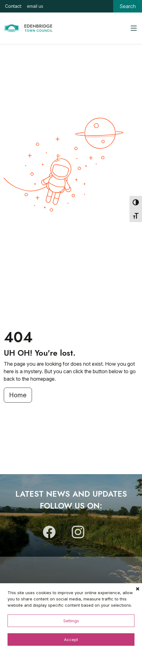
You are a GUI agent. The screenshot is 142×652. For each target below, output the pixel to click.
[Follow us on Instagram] (78, 535)
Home (18, 395)
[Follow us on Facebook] (49, 535)
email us (35, 6)
